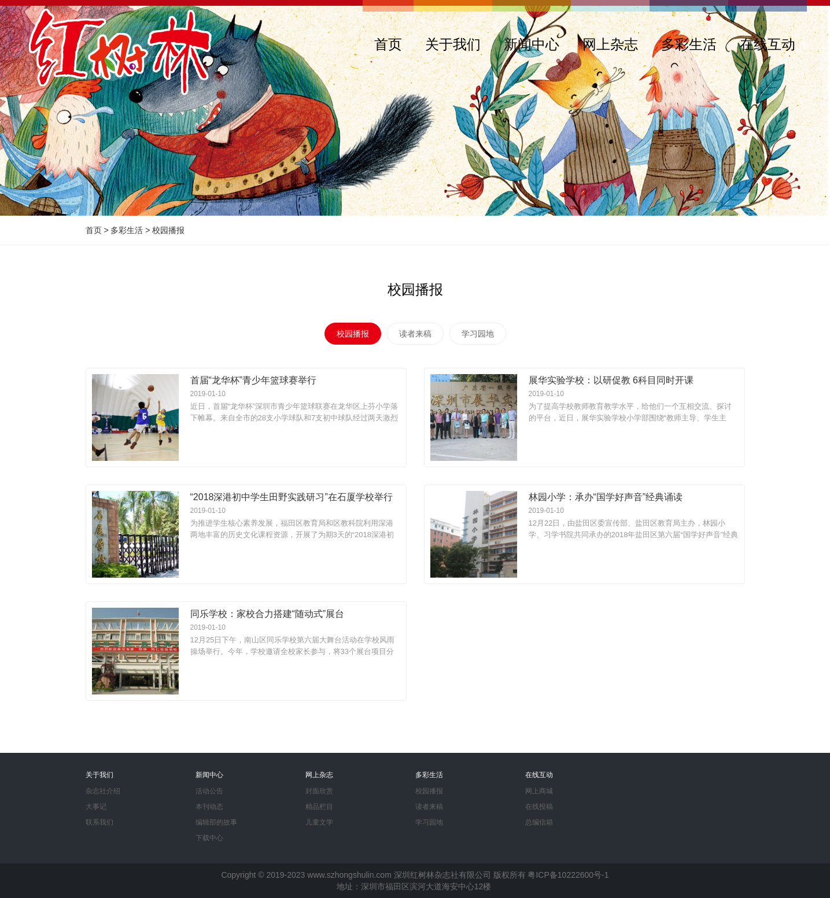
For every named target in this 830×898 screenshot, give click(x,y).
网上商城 (539, 791)
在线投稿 (539, 807)
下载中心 (209, 838)
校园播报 (168, 230)
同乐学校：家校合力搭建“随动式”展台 (267, 614)
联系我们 (99, 822)
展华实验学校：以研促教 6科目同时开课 (611, 380)
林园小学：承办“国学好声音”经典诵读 (606, 497)
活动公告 (209, 791)
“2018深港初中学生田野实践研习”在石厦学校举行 (291, 497)
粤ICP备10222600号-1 (567, 874)
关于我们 (453, 44)
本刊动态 (209, 807)
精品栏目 (319, 807)
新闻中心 (531, 44)
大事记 (96, 807)
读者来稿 (415, 333)
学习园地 (478, 333)
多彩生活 (689, 44)
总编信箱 (539, 822)
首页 (388, 44)
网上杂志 (610, 44)
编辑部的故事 (216, 822)
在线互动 (767, 44)
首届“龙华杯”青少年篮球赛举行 (253, 380)
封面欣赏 (319, 791)
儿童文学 (319, 822)
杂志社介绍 (103, 791)
